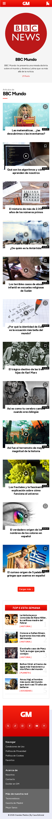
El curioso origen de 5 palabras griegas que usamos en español (26, 574)
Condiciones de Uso (15, 746)
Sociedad (26, 691)
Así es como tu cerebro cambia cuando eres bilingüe (26, 410)
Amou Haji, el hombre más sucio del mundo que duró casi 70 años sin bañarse (33, 683)
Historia (25, 626)
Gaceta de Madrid (14, 803)
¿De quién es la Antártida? (26, 248)
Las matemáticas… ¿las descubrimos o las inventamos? (26, 132)
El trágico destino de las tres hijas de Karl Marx (26, 371)
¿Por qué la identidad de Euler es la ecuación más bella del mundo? (26, 330)
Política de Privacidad (16, 751)
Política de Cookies (15, 755)
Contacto (10, 779)
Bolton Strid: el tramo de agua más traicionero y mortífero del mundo (33, 667)
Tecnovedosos (13, 798)
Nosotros (10, 775)
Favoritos (10, 760)
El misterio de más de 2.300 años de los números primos (26, 210)
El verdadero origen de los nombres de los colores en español (26, 533)
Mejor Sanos (11, 807)
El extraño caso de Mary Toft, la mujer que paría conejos (33, 651)
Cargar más (26, 589)
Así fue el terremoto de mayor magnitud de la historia (26, 449)
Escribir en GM (12, 784)
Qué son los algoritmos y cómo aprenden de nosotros (26, 171)
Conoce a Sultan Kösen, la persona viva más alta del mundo (32, 636)
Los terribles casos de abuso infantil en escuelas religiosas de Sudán (26, 287)
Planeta (25, 673)
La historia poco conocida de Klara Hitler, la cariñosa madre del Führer (33, 619)
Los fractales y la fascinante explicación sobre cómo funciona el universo (26, 490)
